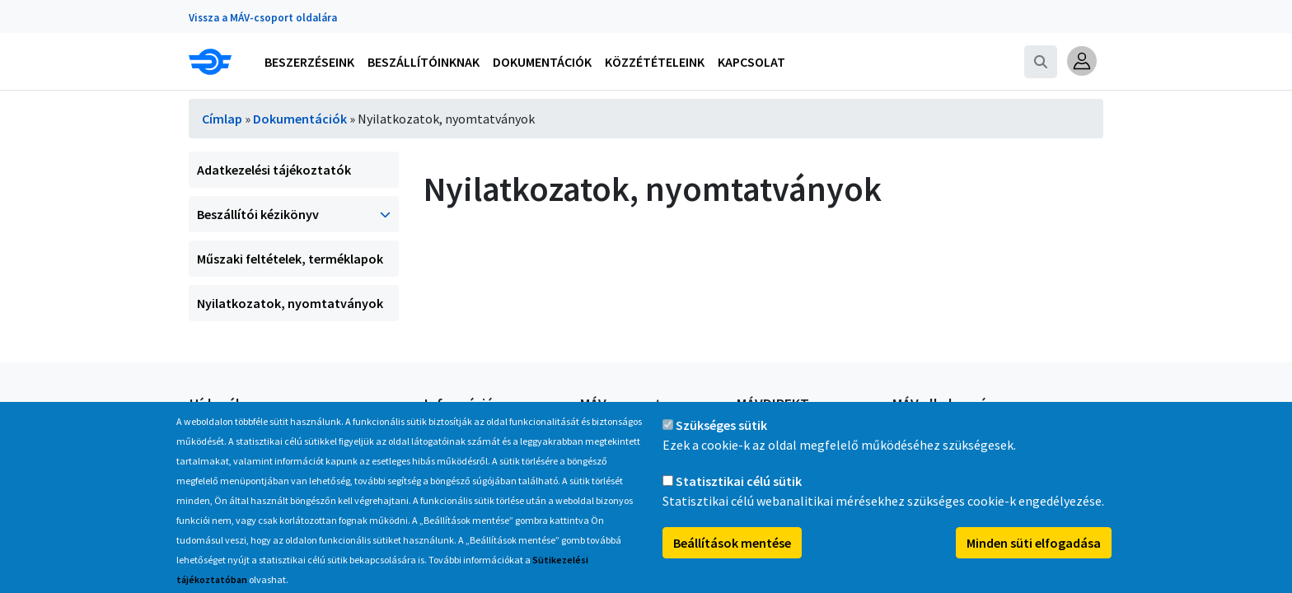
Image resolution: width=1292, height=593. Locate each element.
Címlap (222, 118)
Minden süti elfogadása (1034, 561)
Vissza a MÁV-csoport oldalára (263, 18)
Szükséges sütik (721, 443)
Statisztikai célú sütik (739, 499)
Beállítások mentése (732, 561)
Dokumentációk (300, 118)
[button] (1082, 61)
